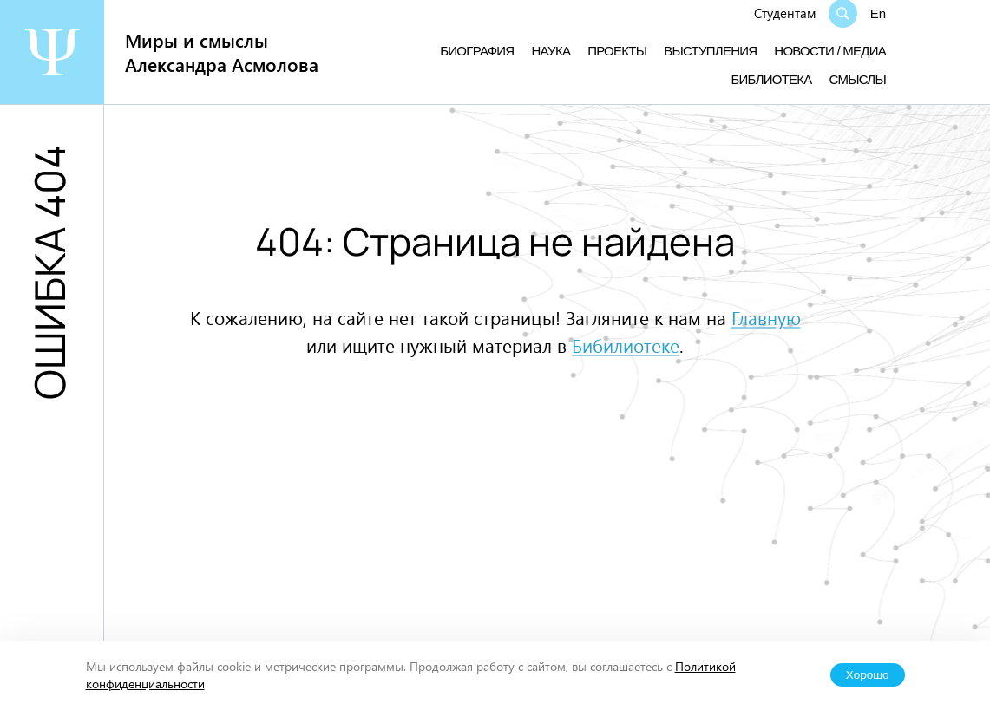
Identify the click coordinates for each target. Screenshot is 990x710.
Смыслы (857, 79)
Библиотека (771, 79)
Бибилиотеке (625, 345)
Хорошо (867, 674)
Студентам (785, 13)
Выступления (710, 50)
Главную (766, 317)
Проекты (616, 50)
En (878, 13)
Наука (550, 50)
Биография (477, 50)
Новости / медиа (830, 50)
